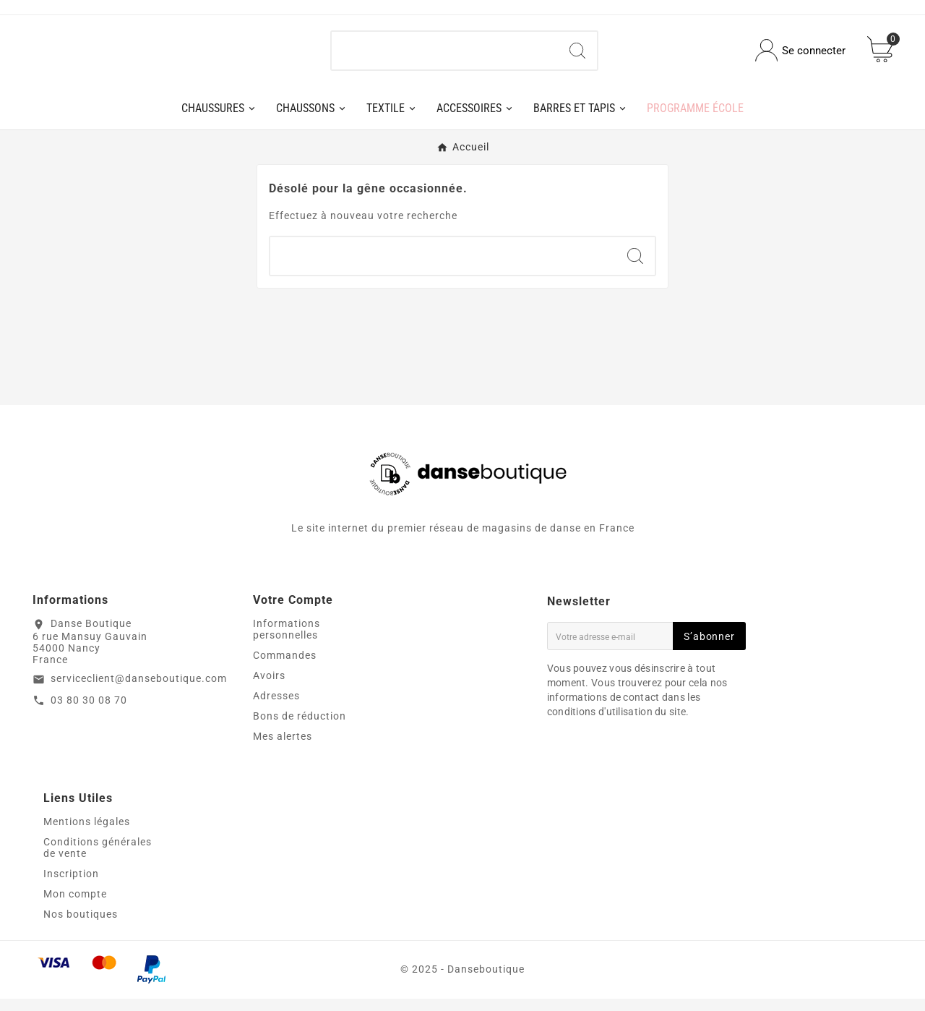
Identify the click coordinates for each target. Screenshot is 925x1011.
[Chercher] (445, 56)
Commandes (285, 667)
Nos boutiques (80, 926)
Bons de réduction (299, 728)
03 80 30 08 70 (89, 711)
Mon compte (75, 906)
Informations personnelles (286, 641)
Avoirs (269, 688)
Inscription (71, 886)
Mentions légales (86, 834)
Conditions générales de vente (97, 859)
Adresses (276, 708)
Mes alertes (282, 748)
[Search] (577, 56)
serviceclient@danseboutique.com (139, 690)
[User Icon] (800, 57)
